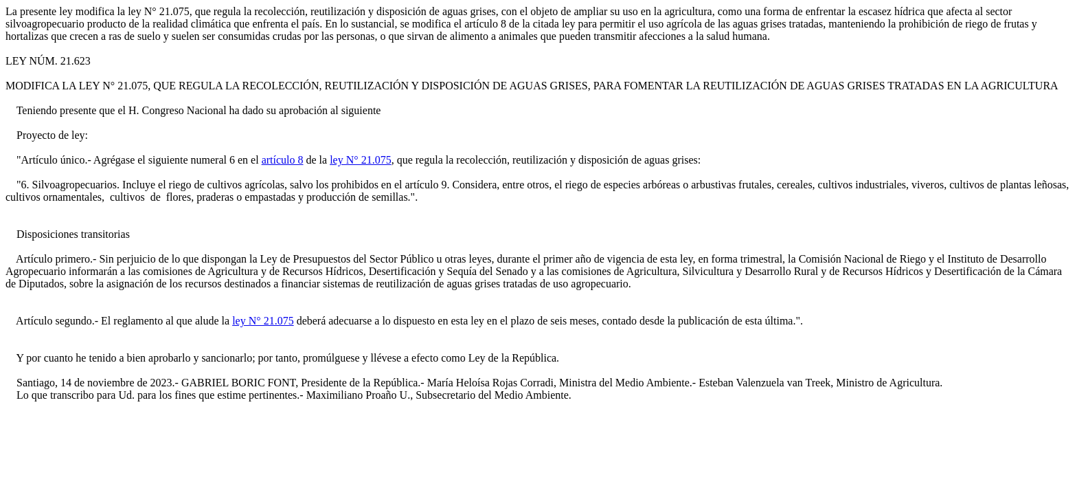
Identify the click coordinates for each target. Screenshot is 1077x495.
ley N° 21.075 (361, 160)
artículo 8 (283, 160)
